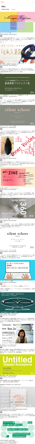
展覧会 (3, 6)
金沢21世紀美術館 (3, 2)
